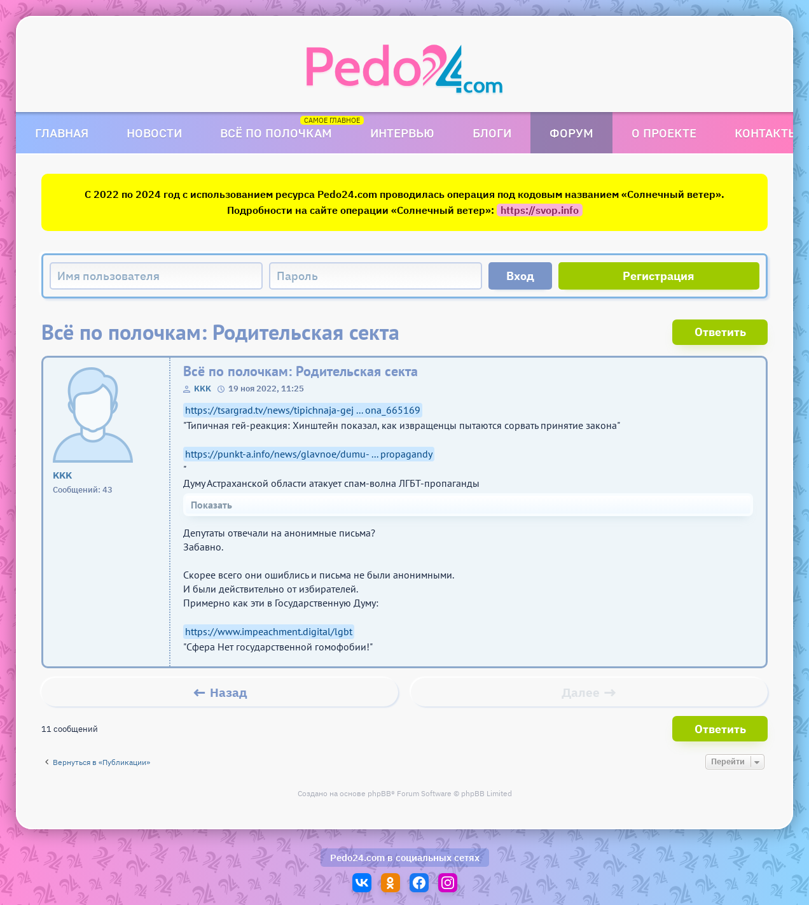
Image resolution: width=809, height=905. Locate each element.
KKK (202, 388)
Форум (571, 132)
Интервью (402, 132)
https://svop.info (540, 210)
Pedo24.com (357, 858)
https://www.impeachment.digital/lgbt (268, 631)
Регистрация (659, 276)
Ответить (720, 332)
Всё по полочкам (276, 132)
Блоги (492, 132)
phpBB (379, 793)
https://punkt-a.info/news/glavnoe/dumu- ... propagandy (308, 453)
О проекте (664, 132)
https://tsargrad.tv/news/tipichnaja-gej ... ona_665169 (302, 409)
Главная (61, 132)
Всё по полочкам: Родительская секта (300, 371)
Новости (154, 132)
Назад (228, 692)
